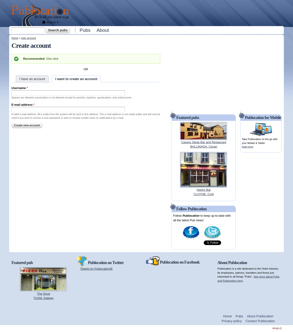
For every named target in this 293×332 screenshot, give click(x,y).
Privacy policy (232, 321)
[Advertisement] (177, 12)
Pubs (85, 30)
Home (14, 38)
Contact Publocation (260, 321)
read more (247, 146)
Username (19, 88)
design (277, 328)
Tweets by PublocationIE (96, 268)
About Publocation (260, 316)
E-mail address (23, 104)
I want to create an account (76, 79)
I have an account (32, 79)
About (103, 30)
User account (28, 38)
